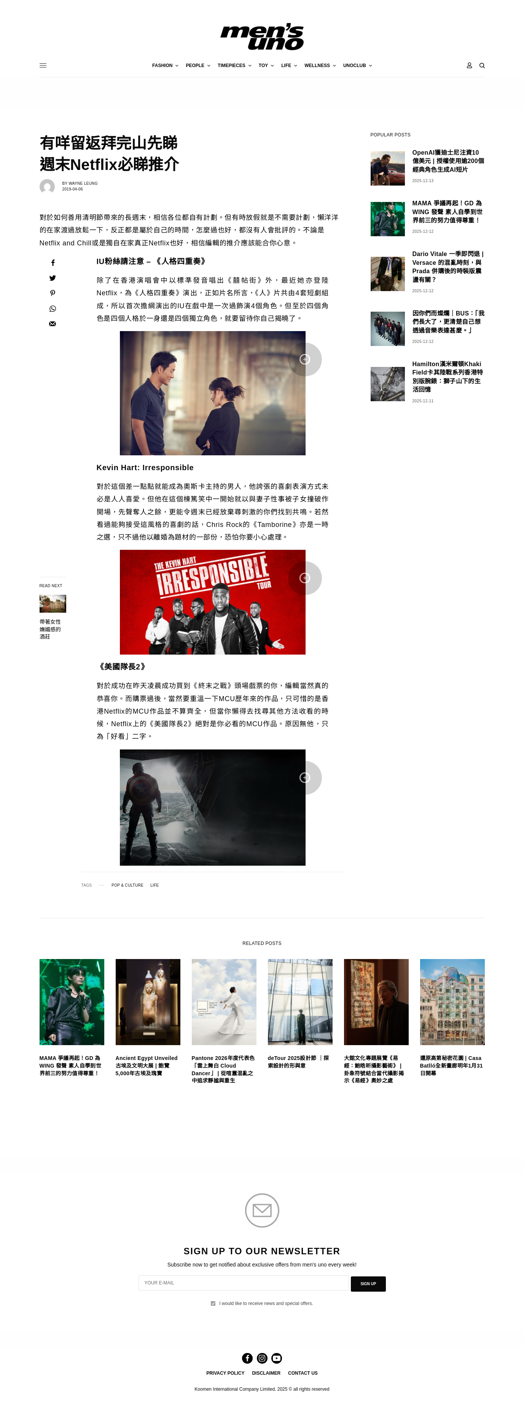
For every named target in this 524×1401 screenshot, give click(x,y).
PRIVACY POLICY (225, 1372)
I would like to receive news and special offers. (266, 1301)
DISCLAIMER (266, 1372)
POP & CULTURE (127, 885)
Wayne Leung (82, 183)
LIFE (154, 885)
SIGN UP (368, 1283)
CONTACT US (303, 1372)
